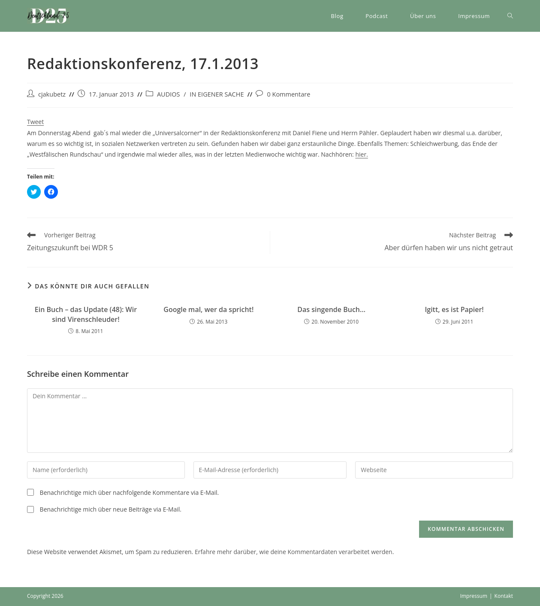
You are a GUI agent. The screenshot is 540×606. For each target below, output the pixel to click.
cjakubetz (52, 94)
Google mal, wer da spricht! (208, 309)
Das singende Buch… (331, 309)
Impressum (473, 596)
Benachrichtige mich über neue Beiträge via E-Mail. (110, 509)
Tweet (35, 122)
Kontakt (504, 596)
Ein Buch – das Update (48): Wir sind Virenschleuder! (86, 314)
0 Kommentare (288, 94)
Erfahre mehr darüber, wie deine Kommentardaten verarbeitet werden (293, 552)
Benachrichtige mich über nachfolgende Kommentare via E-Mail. (129, 492)
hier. (361, 154)
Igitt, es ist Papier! (454, 309)
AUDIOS (168, 94)
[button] (48, 16)
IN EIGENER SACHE (217, 94)
